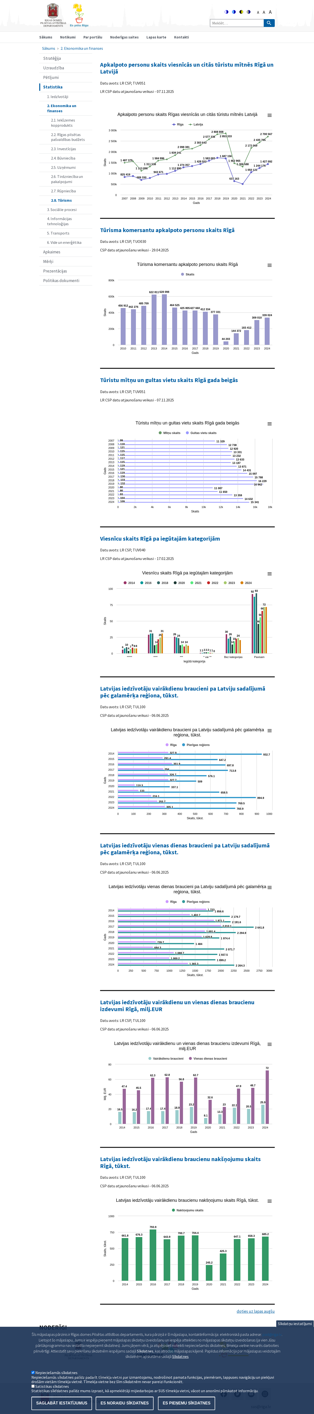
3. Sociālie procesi (62, 209)
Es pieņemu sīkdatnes (186, 1405)
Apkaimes (51, 252)
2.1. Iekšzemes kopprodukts (63, 123)
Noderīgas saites (124, 37)
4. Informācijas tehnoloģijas (59, 221)
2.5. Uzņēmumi (63, 167)
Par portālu (92, 37)
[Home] (64, 25)
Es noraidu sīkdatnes (125, 1405)
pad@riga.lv (272, 1336)
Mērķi (48, 261)
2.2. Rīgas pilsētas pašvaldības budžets (68, 137)
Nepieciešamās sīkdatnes (56, 1374)
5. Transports (58, 233)
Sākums (45, 37)
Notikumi (68, 37)
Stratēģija (52, 58)
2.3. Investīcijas (63, 148)
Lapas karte (156, 37)
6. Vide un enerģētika (64, 242)
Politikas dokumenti (61, 280)
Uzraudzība (53, 68)
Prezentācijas (55, 271)
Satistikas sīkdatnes (52, 1388)
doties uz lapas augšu (256, 1311)
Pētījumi (51, 77)
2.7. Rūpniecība (63, 190)
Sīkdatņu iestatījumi (295, 1325)
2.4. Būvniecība (63, 158)
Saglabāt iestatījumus (61, 1405)
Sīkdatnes (180, 1358)
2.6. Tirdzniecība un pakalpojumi (67, 179)
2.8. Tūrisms (61, 200)
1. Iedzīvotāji (57, 96)
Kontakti (181, 37)
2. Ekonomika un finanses (82, 48)
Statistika (53, 87)
